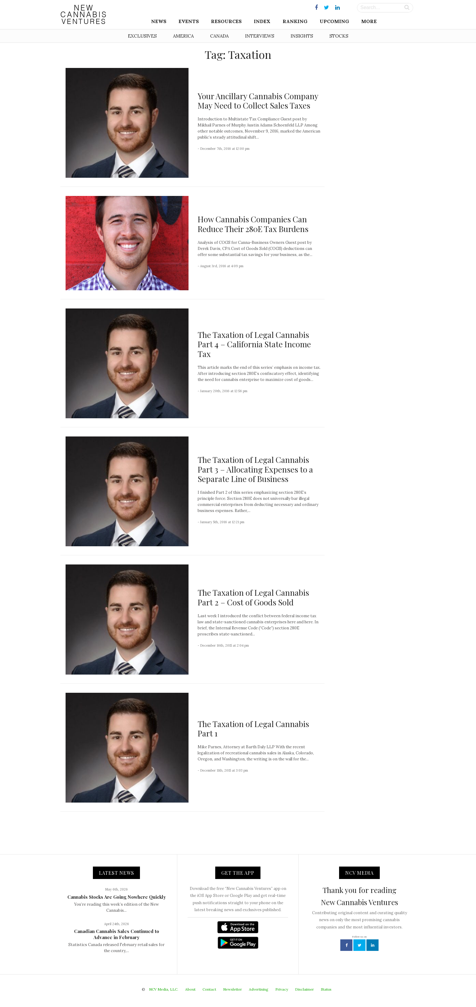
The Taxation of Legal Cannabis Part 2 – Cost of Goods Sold (253, 597)
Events (188, 21)
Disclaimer (304, 989)
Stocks (338, 36)
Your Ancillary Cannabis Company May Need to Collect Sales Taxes (258, 101)
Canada (219, 36)
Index (262, 21)
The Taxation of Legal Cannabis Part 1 (253, 729)
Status (326, 989)
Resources (226, 21)
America (183, 36)
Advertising (258, 989)
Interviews (259, 36)
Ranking (295, 21)
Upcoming (334, 21)
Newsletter (232, 989)
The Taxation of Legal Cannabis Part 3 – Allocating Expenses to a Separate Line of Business (255, 469)
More (369, 21)
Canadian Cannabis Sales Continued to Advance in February (116, 934)
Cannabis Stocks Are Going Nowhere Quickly (116, 897)
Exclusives (142, 36)
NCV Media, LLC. (163, 989)
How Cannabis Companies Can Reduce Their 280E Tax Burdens (253, 224)
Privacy (281, 989)
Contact (209, 989)
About (190, 989)
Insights (302, 36)
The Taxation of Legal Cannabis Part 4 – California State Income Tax (254, 344)
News (158, 21)
